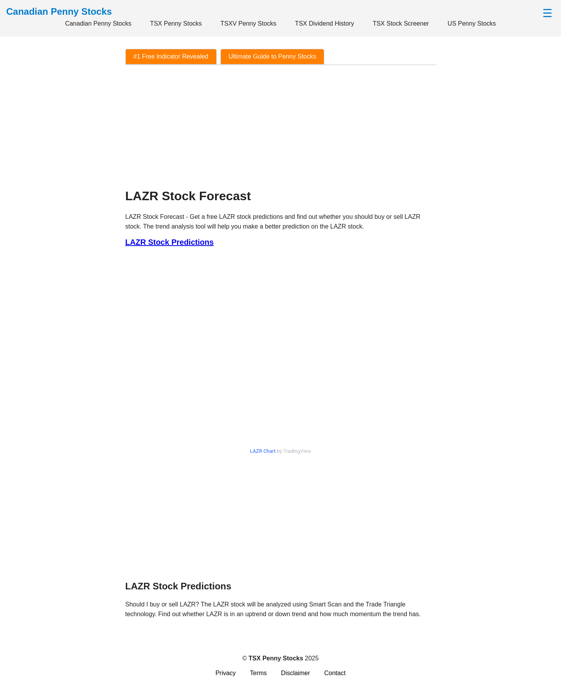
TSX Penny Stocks (175, 23)
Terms (258, 673)
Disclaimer (295, 673)
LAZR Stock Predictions (169, 242)
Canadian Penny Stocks (98, 23)
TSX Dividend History (324, 23)
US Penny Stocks (472, 23)
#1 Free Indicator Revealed (171, 56)
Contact (335, 673)
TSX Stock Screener (401, 23)
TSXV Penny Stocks (248, 23)
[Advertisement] (280, 126)
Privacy (225, 673)
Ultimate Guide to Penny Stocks (272, 56)
